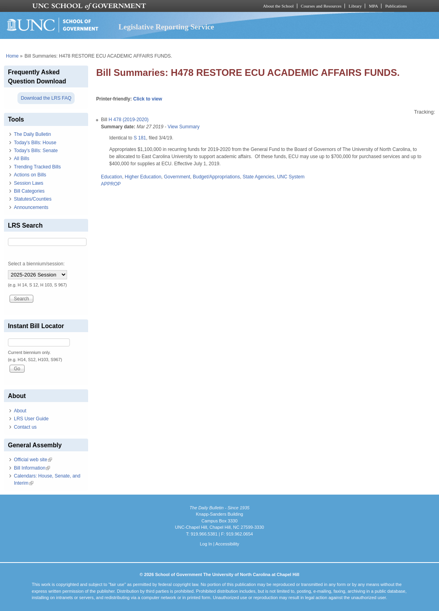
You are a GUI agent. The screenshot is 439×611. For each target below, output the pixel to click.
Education (111, 177)
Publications (396, 6)
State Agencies (258, 177)
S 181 (140, 138)
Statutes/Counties (33, 199)
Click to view (147, 99)
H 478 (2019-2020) (129, 119)
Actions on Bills (30, 175)
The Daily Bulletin (32, 134)
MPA (373, 6)
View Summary (183, 127)
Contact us (25, 427)
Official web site (33, 459)
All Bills (21, 158)
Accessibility (227, 543)
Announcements (31, 207)
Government (177, 177)
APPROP (111, 184)
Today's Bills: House (35, 142)
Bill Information (32, 468)
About (20, 411)
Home (12, 56)
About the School (278, 6)
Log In (206, 543)
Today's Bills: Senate (36, 150)
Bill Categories (29, 191)
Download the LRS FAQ (46, 98)
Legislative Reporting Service (166, 27)
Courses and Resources (321, 6)
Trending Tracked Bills (37, 167)
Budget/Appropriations (216, 177)
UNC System (290, 177)
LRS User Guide (31, 419)
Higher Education (143, 177)
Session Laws (28, 183)
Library (355, 6)
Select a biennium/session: (36, 264)
